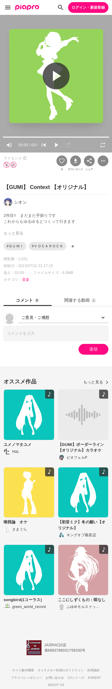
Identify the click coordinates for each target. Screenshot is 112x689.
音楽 (26, 280)
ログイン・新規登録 (88, 7)
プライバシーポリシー (26, 677)
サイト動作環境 (23, 670)
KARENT (94, 677)
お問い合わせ (54, 677)
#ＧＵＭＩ (15, 246)
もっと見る (95, 382)
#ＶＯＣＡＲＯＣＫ (47, 246)
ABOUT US (56, 685)
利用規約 (93, 670)
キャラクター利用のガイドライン (61, 670)
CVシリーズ (75, 677)
